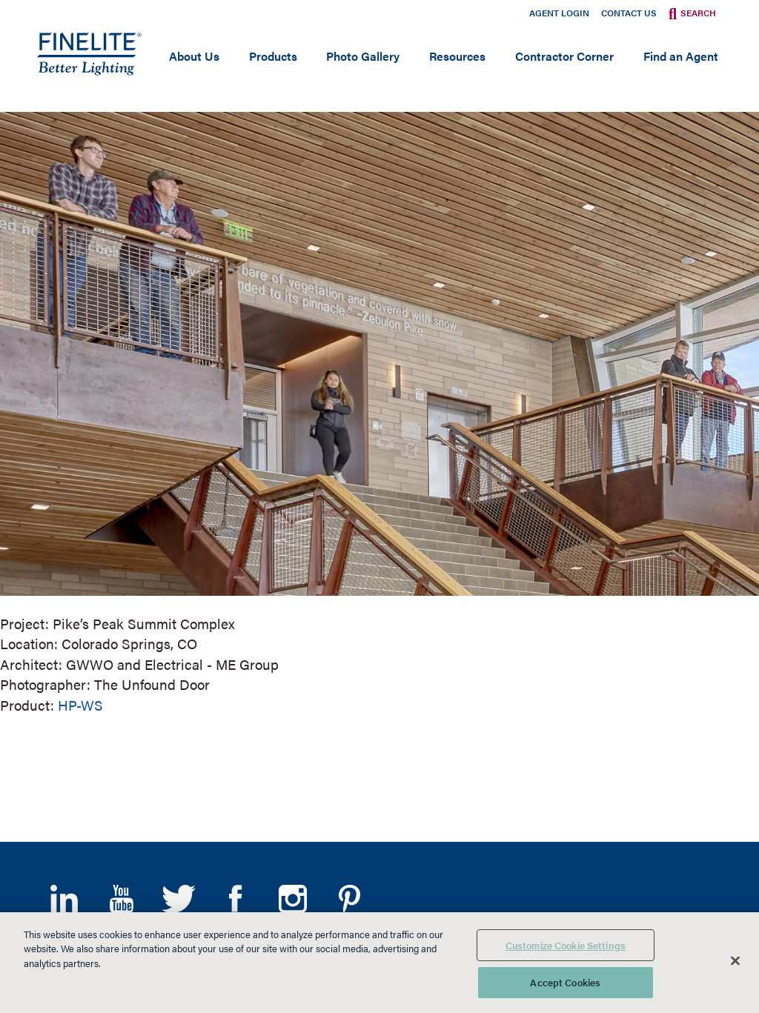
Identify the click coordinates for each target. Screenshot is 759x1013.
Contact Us (629, 12)
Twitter (178, 899)
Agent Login (559, 12)
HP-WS (80, 705)
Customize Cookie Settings (566, 945)
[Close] (735, 960)
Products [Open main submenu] (273, 55)
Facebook (235, 899)
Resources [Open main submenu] (457, 55)
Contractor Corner (564, 55)
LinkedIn (64, 899)
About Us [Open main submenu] (194, 55)
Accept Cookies (565, 982)
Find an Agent (680, 55)
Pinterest (349, 899)
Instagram (292, 899)
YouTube (121, 899)
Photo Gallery (363, 55)
